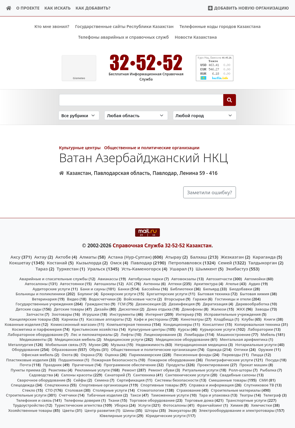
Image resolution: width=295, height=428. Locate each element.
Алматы (88, 257)
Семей (225, 263)
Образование (64, 349)
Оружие (265, 349)
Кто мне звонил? (51, 26)
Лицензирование (160, 334)
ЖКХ (241, 309)
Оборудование (25, 349)
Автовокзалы (183, 278)
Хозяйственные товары (30, 410)
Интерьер (185, 314)
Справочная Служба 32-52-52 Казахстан (162, 245)
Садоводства (41, 374)
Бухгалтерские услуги (167, 293)
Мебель (268, 334)
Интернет (154, 314)
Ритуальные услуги (200, 369)
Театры (246, 395)
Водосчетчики (102, 299)
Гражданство (97, 303)
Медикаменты (33, 339)
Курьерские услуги (217, 329)
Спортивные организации (103, 385)
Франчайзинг (209, 405)
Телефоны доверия (82, 400)
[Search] (229, 100)
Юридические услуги (166, 415)
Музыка (118, 344)
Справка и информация (211, 385)
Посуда (272, 359)
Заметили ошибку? (209, 192)
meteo (79, 78)
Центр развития (100, 410)
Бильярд (211, 288)
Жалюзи (218, 309)
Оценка (112, 354)
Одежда (214, 349)
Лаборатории (260, 329)
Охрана (88, 354)
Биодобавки (240, 288)
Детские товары (69, 309)
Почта (25, 364)
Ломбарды (194, 334)
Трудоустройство (29, 405)
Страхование (188, 390)
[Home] (9, 8)
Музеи (95, 344)
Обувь (95, 349)
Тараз (41, 268)
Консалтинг (213, 324)
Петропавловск (185, 263)
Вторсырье (174, 299)
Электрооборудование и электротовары (237, 410)
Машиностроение (233, 334)
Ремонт (129, 369)
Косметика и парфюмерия (37, 329)
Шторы (151, 410)
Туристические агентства (78, 405)
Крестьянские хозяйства (95, 329)
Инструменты (122, 314)
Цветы (69, 410)
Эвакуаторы (179, 410)
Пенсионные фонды (192, 354)
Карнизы (70, 319)
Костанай (57, 263)
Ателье (232, 283)
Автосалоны (36, 283)
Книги (269, 319)
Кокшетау (20, 263)
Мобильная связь (62, 344)
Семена (101, 379)
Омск (116, 263)
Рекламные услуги (92, 369)
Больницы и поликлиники (40, 293)
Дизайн (101, 309)
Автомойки (254, 278)
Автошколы (105, 283)
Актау (40, 257)
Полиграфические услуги (229, 359)
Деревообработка (252, 303)
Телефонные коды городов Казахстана (219, 26)
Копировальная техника (257, 324)
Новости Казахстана (196, 37)
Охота (67, 354)
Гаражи (200, 299)
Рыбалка (268, 369)
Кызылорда (88, 263)
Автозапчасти (219, 278)
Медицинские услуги (123, 339)
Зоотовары (62, 314)
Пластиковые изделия (27, 359)
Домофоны (192, 309)
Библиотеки (181, 288)
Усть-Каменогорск (141, 268)
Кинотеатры (192, 319)
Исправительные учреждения (232, 314)
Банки (123, 288)
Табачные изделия (104, 395)
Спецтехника (57, 385)
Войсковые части (140, 299)
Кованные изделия (22, 324)
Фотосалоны (175, 405)
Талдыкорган (262, 263)
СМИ (263, 379)
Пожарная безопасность (115, 359)
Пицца (257, 354)
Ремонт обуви (161, 369)
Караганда (264, 257)
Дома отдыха (159, 309)
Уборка (121, 405)
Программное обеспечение (130, 364)
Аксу (15, 257)
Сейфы (79, 379)
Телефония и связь (34, 400)
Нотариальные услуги (256, 344)
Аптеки (175, 283)
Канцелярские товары (31, 319)
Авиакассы (108, 278)
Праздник (52, 364)
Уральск (96, 268)
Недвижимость (150, 344)
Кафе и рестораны (151, 319)
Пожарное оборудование (171, 359)
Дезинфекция (182, 303)
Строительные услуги (26, 395)
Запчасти (35, 314)
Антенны (151, 283)
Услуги (144, 405)
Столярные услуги (110, 390)
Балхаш (198, 257)
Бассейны (151, 288)
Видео (73, 299)
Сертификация (131, 379)
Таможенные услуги (170, 395)
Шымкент (206, 268)
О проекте (27, 8)
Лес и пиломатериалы (92, 334)
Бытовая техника (214, 293)
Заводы (262, 309)
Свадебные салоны (238, 374)
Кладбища (223, 319)
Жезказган (232, 257)
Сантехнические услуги (187, 374)
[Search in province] (136, 115)
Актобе (63, 257)
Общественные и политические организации (152, 147)
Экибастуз (237, 268)
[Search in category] (78, 115)
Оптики (241, 349)
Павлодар (141, 263)
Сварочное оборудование (41, 379)
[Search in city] (205, 115)
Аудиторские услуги (51, 288)
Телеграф (272, 395)
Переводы (231, 354)
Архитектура (206, 283)
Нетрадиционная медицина (201, 344)
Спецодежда (23, 385)
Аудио (254, 283)
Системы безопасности (176, 379)
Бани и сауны (93, 288)
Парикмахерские (145, 354)
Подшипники (70, 359)
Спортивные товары (160, 385)
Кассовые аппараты (105, 319)
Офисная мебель (38, 354)
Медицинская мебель (75, 339)
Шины (129, 410)
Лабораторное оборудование (35, 334)
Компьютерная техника (129, 324)
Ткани (114, 400)
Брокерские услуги (119, 293)
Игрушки (90, 314)
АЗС (129, 283)
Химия (236, 405)
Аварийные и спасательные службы (53, 278)
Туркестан (68, 268)
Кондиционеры (177, 324)
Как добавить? (92, 8)
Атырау (173, 257)
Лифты (127, 334)
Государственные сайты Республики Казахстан (124, 26)
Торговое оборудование (152, 400)
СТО (49, 390)
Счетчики (68, 395)
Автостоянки (72, 283)
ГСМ (122, 303)
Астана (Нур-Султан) (130, 257)
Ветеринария (44, 299)
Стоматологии (150, 390)
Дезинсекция (148, 303)
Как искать (57, 8)
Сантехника (144, 374)
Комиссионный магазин (74, 324)
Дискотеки (129, 309)
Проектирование (213, 364)
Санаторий (115, 374)
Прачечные (83, 364)
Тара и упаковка (214, 395)
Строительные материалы (236, 390)
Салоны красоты (76, 374)
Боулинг (85, 293)
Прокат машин (253, 364)
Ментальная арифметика (244, 339)
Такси (135, 395)
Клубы (248, 319)
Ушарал (178, 268)
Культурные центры (80, 147)
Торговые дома (199, 400)
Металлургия (20, 344)
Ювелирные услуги (117, 415)
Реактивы (57, 369)
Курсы (184, 329)
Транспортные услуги (246, 400)
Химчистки (261, 405)
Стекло (28, 390)
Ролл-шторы (240, 369)
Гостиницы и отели (233, 299)
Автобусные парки (145, 278)
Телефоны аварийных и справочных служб (123, 37)
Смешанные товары (228, 379)
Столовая (74, 390)
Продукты (175, 364)
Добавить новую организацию (248, 8)
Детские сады (28, 309)
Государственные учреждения (44, 303)
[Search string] (141, 100)
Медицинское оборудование (182, 339)
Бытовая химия (254, 293)
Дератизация (215, 303)
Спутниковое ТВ (259, 385)
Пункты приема (26, 369)
